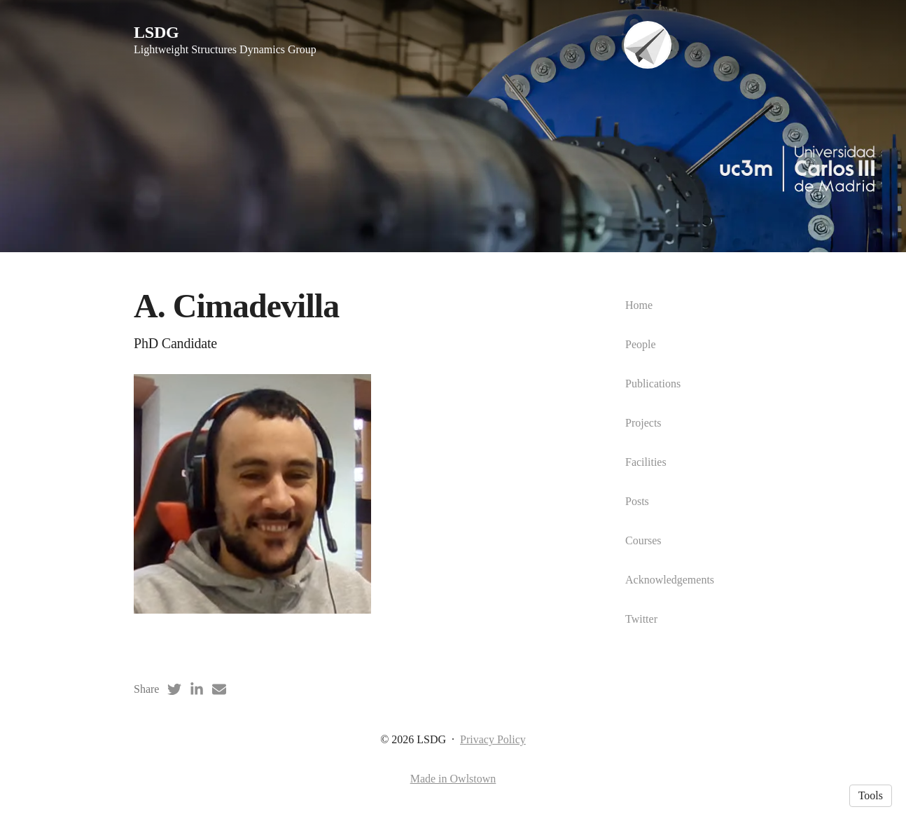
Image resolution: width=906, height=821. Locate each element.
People (640, 344)
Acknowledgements (669, 580)
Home (639, 305)
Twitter (641, 619)
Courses (643, 540)
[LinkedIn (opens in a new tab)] (197, 689)
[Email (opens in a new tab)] (219, 689)
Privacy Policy (493, 739)
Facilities (646, 462)
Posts (637, 501)
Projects (643, 423)
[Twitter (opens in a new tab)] (174, 689)
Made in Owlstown (453, 779)
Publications (653, 383)
